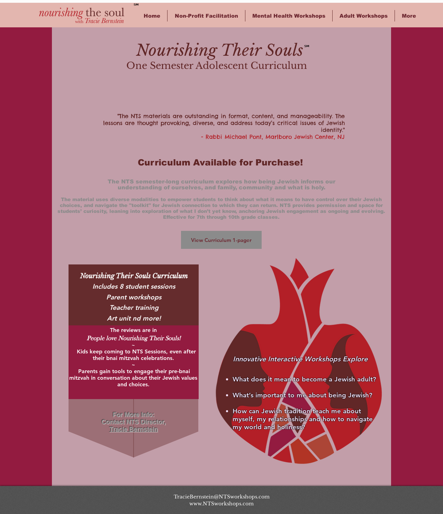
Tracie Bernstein (133, 429)
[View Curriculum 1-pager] (221, 240)
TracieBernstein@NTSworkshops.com (222, 497)
